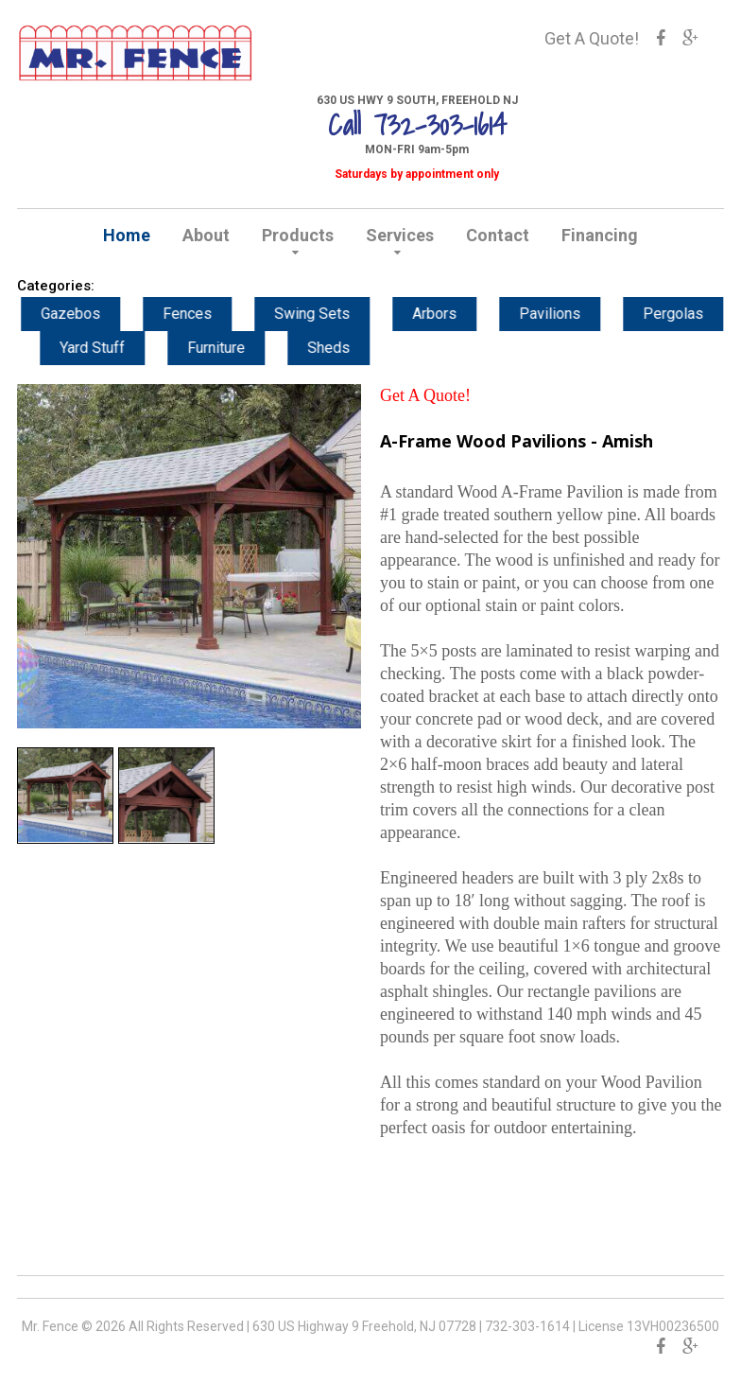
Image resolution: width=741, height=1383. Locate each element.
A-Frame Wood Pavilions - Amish (516, 440)
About (206, 235)
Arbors (454, 314)
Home (126, 235)
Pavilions (569, 314)
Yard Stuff (112, 348)
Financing (599, 235)
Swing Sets (332, 314)
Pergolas (693, 314)
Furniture (236, 348)
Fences (207, 314)
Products (298, 235)
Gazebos (90, 314)
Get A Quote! (591, 38)
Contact (497, 235)
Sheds (348, 348)
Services (400, 235)
